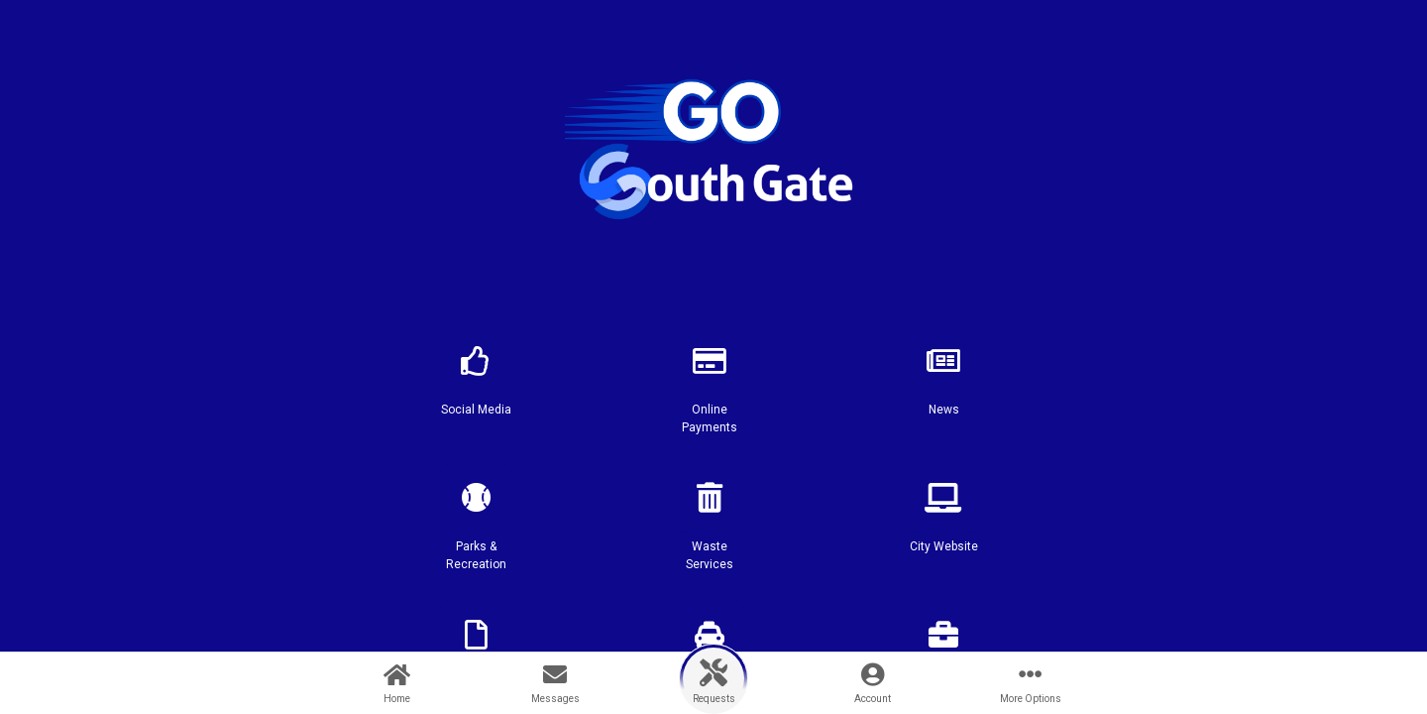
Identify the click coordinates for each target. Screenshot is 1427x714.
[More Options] (1030, 683)
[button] (476, 388)
